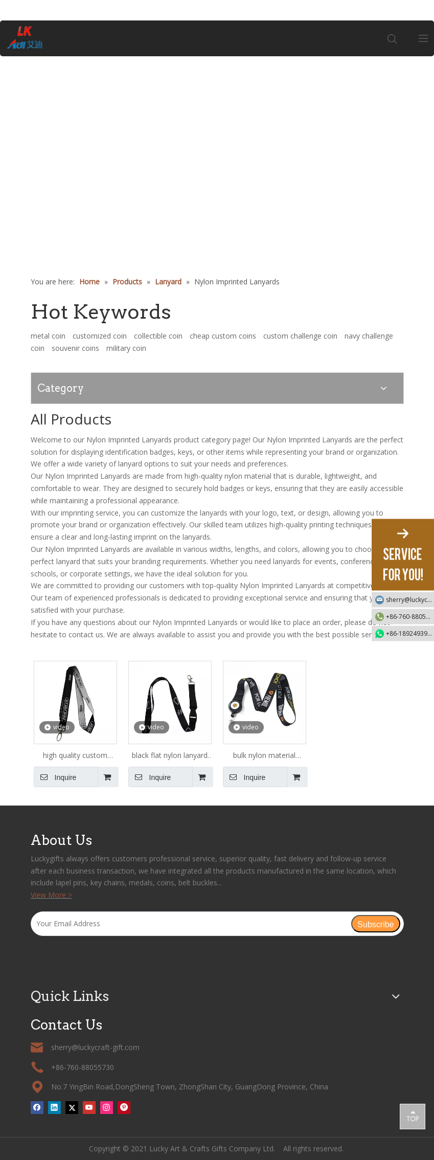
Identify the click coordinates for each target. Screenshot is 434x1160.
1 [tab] (217, 224)
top (412, 1116)
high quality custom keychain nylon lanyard (75, 756)
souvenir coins (75, 348)
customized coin (100, 336)
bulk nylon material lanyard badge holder (264, 756)
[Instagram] (106, 1107)
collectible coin (158, 336)
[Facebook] (37, 1107)
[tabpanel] (217, 145)
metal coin (48, 336)
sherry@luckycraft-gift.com (410, 599)
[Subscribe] (375, 923)
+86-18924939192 (410, 633)
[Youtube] (89, 1107)
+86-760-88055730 (410, 616)
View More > (51, 895)
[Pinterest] (124, 1107)
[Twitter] (71, 1107)
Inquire (55, 777)
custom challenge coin (300, 336)
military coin (126, 348)
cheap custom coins (223, 336)
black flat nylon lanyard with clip (170, 756)
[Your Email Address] (191, 923)
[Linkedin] (54, 1107)
